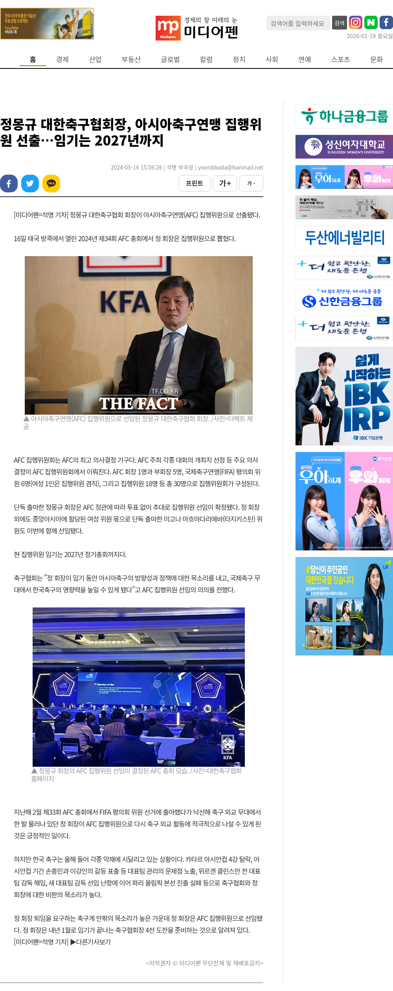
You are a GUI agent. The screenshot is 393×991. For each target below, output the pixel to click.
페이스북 (9, 183)
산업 (95, 59)
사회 (272, 59)
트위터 (30, 183)
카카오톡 (51, 183)
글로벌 (170, 59)
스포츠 (341, 59)
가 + (224, 182)
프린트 (194, 183)
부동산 (131, 59)
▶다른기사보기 (90, 942)
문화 (376, 59)
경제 (62, 59)
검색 (339, 23)
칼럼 (206, 59)
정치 (239, 59)
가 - (251, 183)
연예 (304, 59)
